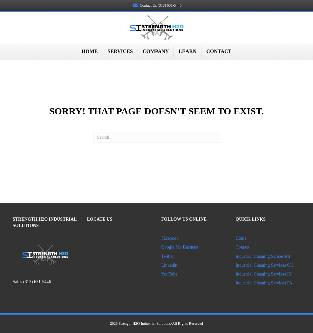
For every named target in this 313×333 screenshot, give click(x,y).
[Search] (156, 137)
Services (120, 51)
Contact (218, 51)
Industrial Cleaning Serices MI (262, 256)
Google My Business (180, 247)
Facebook (170, 238)
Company (156, 51)
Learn (187, 51)
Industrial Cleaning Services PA (263, 283)
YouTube (169, 274)
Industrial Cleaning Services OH (264, 265)
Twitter (167, 256)
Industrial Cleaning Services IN (263, 274)
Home (90, 51)
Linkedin (170, 265)
